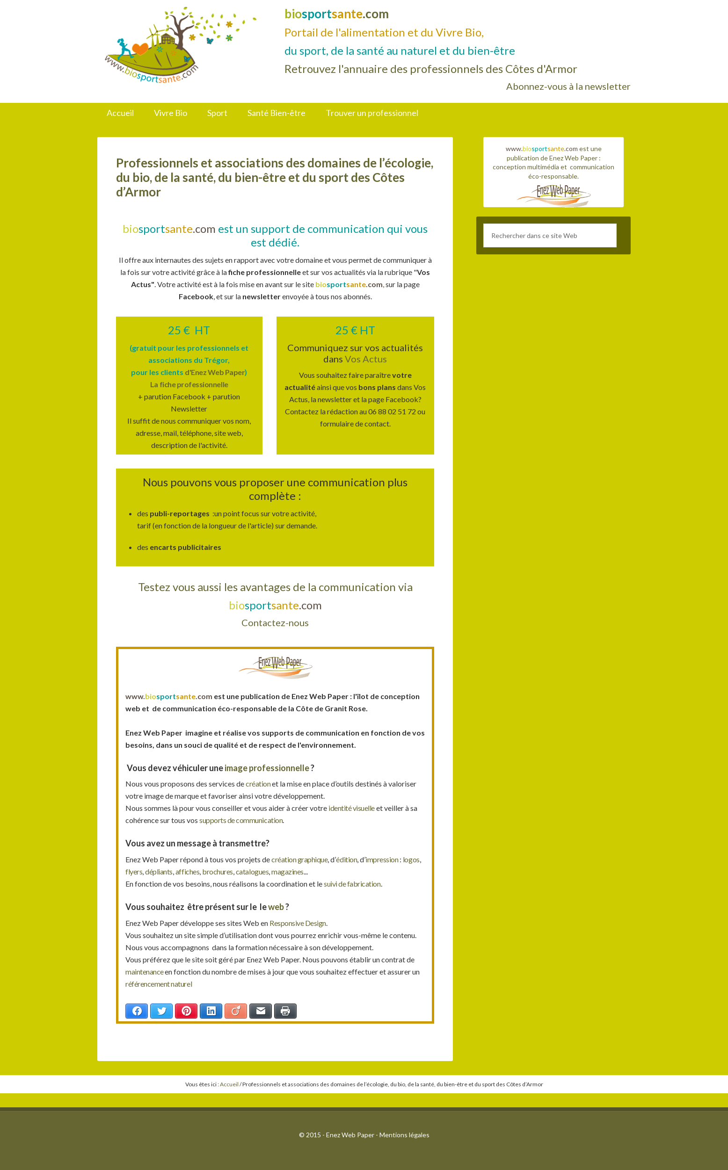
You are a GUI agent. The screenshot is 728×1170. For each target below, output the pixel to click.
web (276, 907)
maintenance (146, 971)
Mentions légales (404, 1135)
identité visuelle (353, 807)
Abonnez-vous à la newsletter (568, 86)
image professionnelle (266, 768)
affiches (212, 871)
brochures (244, 871)
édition (351, 859)
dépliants (182, 871)
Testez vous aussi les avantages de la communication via (275, 586)
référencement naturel (161, 983)
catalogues (280, 871)
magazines (318, 871)
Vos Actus (366, 358)
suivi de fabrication (354, 883)
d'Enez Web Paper (215, 372)
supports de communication (243, 820)
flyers (155, 871)
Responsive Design (299, 922)
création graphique (301, 859)
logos (134, 871)
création (260, 783)
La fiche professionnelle (189, 384)
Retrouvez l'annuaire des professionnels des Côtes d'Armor (430, 68)
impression (389, 859)
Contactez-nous (275, 622)
